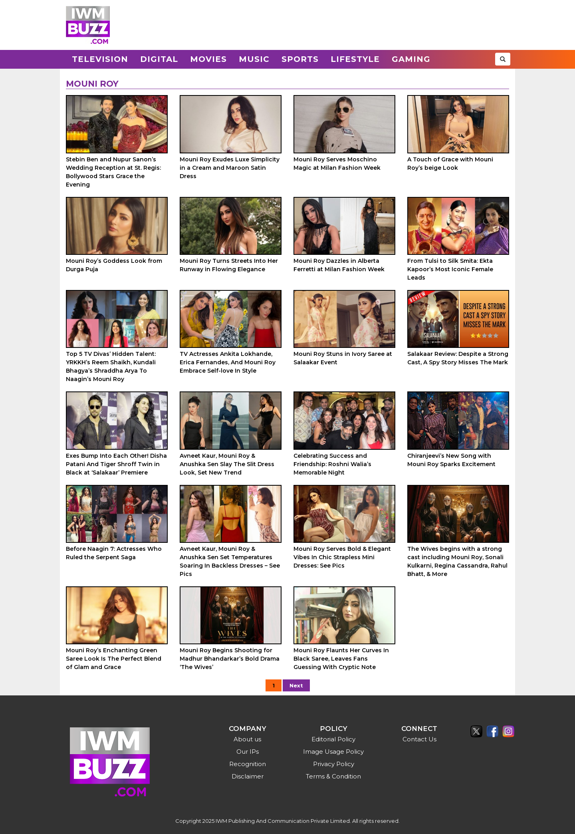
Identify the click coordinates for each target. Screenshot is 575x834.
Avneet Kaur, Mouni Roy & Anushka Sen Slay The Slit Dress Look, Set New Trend (227, 464)
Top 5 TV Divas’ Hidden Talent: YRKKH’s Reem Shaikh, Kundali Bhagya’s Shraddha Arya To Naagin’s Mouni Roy (111, 366)
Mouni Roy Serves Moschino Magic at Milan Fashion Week (337, 163)
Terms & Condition (333, 776)
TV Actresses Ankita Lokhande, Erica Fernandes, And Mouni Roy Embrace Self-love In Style (228, 362)
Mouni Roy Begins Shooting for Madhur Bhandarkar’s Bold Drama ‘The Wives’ (230, 659)
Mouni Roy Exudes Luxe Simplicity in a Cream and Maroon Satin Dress (230, 168)
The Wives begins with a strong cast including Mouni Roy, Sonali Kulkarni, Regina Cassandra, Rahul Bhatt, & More (457, 561)
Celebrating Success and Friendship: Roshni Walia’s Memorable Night (332, 464)
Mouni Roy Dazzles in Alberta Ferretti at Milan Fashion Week (339, 265)
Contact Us (419, 739)
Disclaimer (248, 776)
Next (296, 685)
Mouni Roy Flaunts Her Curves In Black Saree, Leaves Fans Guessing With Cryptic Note (341, 659)
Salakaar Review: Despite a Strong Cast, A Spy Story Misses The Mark (457, 358)
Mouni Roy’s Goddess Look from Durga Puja (114, 265)
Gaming (411, 59)
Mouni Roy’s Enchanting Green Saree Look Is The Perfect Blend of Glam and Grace (113, 659)
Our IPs (247, 751)
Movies (208, 59)
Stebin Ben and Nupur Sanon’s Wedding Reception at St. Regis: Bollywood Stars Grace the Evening (113, 172)
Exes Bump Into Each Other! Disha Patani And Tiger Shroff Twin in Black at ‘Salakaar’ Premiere (116, 464)
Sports (300, 59)
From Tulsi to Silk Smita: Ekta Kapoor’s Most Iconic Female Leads (450, 269)
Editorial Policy (333, 739)
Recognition (247, 764)
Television (100, 59)
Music (254, 59)
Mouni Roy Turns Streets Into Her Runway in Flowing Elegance (229, 265)
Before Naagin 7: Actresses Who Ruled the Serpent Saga (114, 553)
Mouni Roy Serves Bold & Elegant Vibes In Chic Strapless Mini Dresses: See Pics (342, 557)
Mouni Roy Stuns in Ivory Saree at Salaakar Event (342, 358)
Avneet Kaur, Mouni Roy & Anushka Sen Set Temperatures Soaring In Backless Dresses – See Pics (230, 561)
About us (247, 739)
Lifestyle (355, 59)
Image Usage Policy (333, 751)
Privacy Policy (333, 764)
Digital (159, 59)
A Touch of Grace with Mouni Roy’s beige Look (450, 163)
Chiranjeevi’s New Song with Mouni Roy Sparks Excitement (451, 460)
